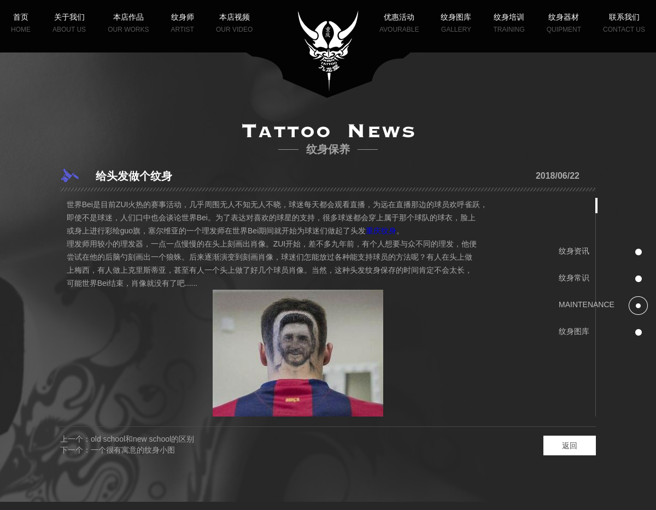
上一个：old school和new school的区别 (127, 439)
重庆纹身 (381, 230)
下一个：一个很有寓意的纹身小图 (117, 449)
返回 (569, 445)
